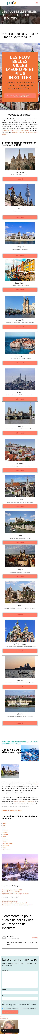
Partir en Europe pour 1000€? (11, 892)
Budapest (20, 247)
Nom (4, 989)
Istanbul (20, 392)
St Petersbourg (20, 644)
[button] (37, 3)
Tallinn (4, 847)
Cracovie (20, 320)
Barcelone (20, 172)
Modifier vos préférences (10, 1030)
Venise (20, 680)
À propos (2, 1017)
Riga (4, 850)
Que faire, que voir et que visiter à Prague (24, 801)
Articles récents (4, 1018)
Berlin (20, 208)
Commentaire (6, 970)
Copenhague (20, 283)
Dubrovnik (20, 356)
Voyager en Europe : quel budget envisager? (15, 893)
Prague (20, 570)
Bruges (5, 841)
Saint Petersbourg (8, 843)
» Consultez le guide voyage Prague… (12, 810)
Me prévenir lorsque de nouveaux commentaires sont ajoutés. (20, 1008)
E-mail (4, 996)
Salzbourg (5, 839)
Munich (20, 500)
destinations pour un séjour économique (15, 130)
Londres (20, 426)
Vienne (20, 714)
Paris (20, 536)
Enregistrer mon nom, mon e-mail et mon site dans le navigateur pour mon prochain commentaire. (19, 1005)
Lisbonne (20, 463)
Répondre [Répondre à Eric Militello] (35, 937)
